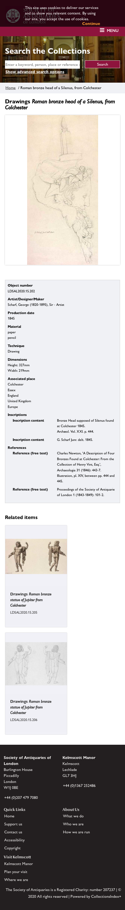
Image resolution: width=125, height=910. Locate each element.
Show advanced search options (34, 71)
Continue (91, 23)
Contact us (13, 832)
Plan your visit (15, 871)
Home (10, 87)
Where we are (16, 879)
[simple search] (42, 64)
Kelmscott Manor (18, 863)
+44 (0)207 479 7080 (21, 797)
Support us (13, 824)
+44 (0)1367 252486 (79, 785)
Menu (113, 30)
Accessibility (14, 840)
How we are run (76, 832)
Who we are (73, 824)
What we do (73, 816)
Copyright (12, 848)
